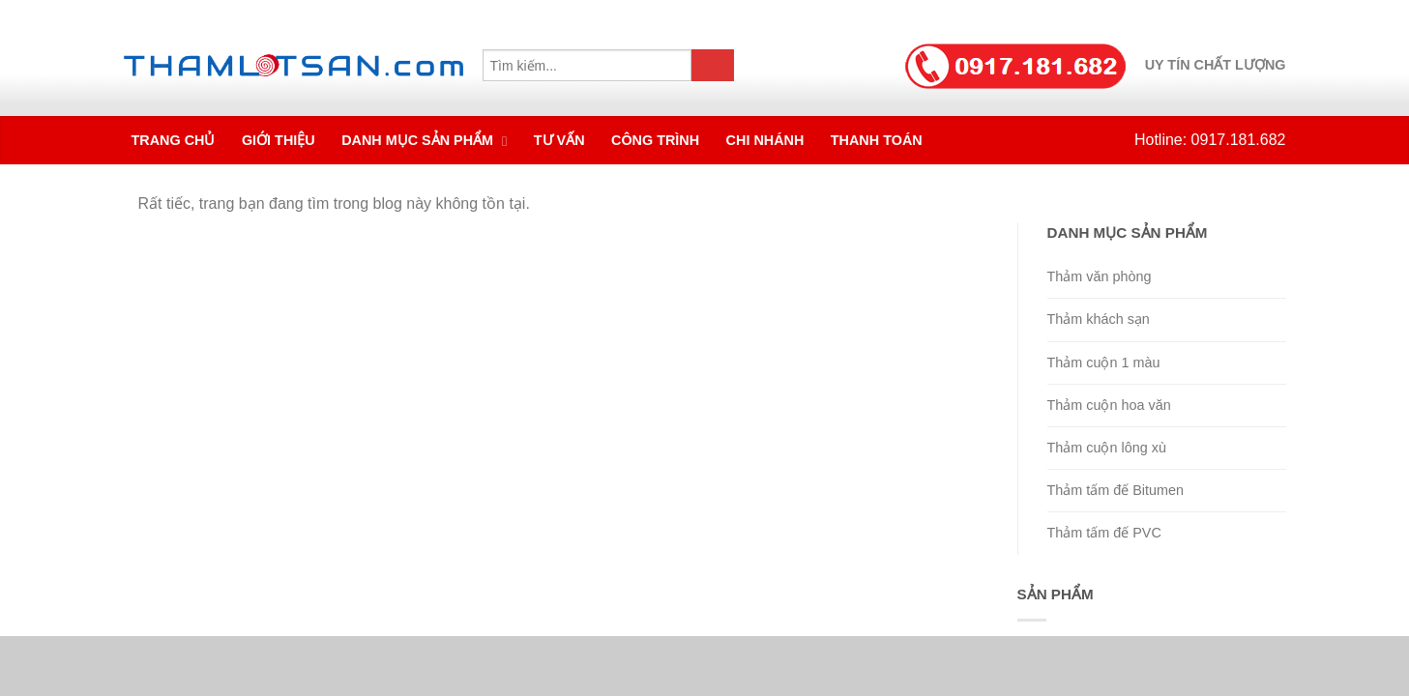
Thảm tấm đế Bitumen (1116, 490)
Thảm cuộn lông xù (1106, 447)
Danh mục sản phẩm (419, 140)
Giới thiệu (278, 140)
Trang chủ (174, 140)
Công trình (655, 140)
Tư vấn (559, 140)
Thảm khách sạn (1098, 319)
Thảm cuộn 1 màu (1103, 362)
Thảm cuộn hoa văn (1109, 405)
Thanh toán (877, 140)
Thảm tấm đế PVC (1104, 532)
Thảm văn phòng (1099, 276)
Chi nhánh (765, 140)
